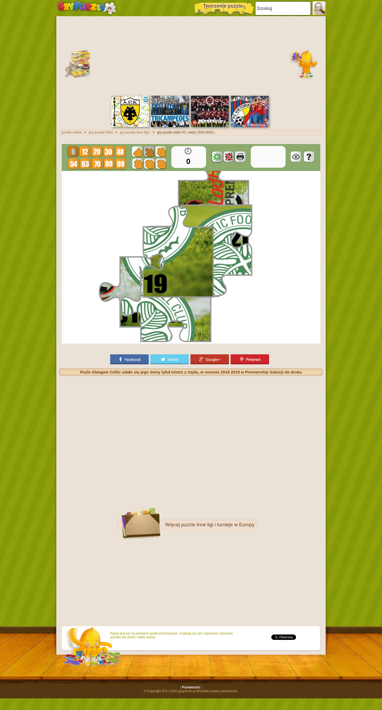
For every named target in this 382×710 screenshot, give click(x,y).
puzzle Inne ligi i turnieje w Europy (217, 524)
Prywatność (191, 687)
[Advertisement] (191, 55)
